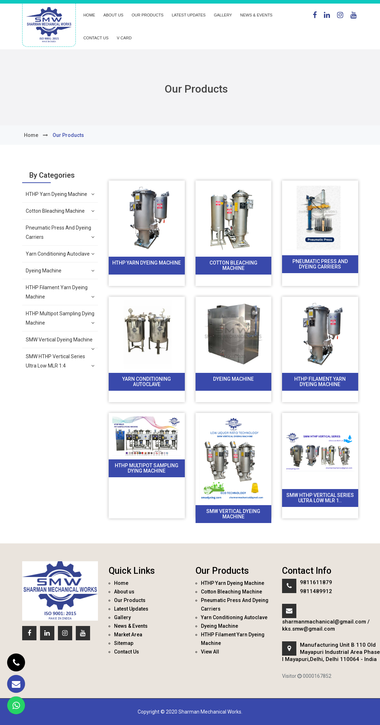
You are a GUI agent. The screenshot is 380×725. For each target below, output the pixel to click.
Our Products (147, 15)
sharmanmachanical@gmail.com (324, 621)
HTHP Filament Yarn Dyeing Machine (60, 293)
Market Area (128, 634)
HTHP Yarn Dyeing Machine (60, 194)
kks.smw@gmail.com (308, 629)
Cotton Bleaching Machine (60, 211)
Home (89, 15)
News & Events (256, 15)
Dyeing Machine (60, 270)
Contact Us (96, 38)
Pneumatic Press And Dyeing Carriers (60, 233)
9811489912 (316, 591)
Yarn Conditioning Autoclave (60, 253)
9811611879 (316, 582)
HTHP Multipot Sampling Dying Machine (60, 319)
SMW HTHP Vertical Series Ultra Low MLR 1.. (320, 497)
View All (210, 652)
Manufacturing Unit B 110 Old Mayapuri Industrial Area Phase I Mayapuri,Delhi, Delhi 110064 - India (331, 652)
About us (113, 15)
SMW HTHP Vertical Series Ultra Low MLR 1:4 (60, 362)
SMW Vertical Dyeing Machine (60, 342)
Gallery (223, 15)
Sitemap (123, 643)
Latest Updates (189, 15)
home (31, 135)
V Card (124, 38)
